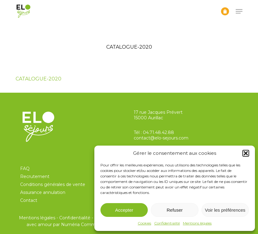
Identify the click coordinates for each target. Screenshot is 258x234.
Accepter (124, 210)
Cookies (144, 223)
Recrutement (34, 176)
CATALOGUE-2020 (38, 79)
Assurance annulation (42, 192)
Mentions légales (197, 223)
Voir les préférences (225, 210)
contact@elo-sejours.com (161, 138)
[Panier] (225, 11)
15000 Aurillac (148, 118)
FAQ (25, 168)
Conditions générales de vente (52, 184)
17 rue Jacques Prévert (158, 112)
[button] (246, 153)
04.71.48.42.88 (158, 132)
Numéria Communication (88, 224)
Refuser (175, 210)
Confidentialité (167, 223)
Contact (28, 200)
